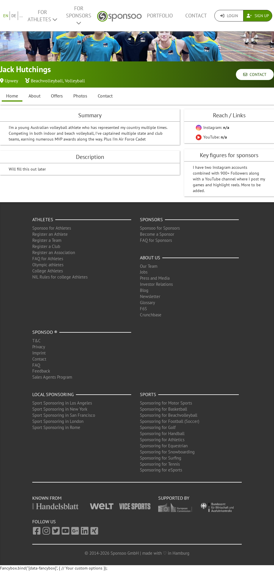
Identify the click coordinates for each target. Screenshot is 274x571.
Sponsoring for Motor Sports (166, 403)
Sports (148, 394)
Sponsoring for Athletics (162, 439)
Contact (196, 15)
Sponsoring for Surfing (160, 458)
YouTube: (211, 137)
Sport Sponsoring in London (57, 421)
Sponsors (151, 219)
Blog (144, 290)
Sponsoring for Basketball (163, 409)
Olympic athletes (47, 264)
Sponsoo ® (44, 332)
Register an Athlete (50, 234)
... (21, 15)
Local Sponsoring (53, 394)
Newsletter (150, 296)
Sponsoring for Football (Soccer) (169, 421)
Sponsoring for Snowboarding (167, 452)
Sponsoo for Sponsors (160, 228)
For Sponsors (78, 15)
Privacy (38, 347)
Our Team (148, 266)
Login (229, 15)
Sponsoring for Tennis (160, 464)
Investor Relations (156, 284)
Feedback (41, 371)
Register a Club (46, 246)
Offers (57, 96)
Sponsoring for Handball (162, 433)
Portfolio (160, 15)
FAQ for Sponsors (156, 240)
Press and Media (155, 278)
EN (5, 15)
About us (150, 257)
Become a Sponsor (157, 234)
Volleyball (75, 81)
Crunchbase (150, 315)
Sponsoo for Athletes (51, 228)
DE (13, 15)
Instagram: (212, 127)
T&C (36, 340)
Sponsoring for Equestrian (164, 445)
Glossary (147, 302)
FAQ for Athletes (47, 258)
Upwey (11, 81)
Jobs (143, 272)
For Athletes (42, 16)
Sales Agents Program (52, 377)
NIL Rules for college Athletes (60, 277)
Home (12, 96)
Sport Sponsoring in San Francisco (63, 415)
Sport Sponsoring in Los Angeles (62, 403)
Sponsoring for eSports (161, 470)
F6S (143, 308)
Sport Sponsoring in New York (59, 409)
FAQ (36, 365)
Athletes (42, 219)
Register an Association (53, 252)
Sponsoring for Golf (158, 427)
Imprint (39, 353)
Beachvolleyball (47, 81)
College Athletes (47, 271)
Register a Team (46, 240)
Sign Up (258, 15)
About (34, 96)
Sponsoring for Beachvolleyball (168, 415)
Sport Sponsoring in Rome (56, 427)
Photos (80, 96)
